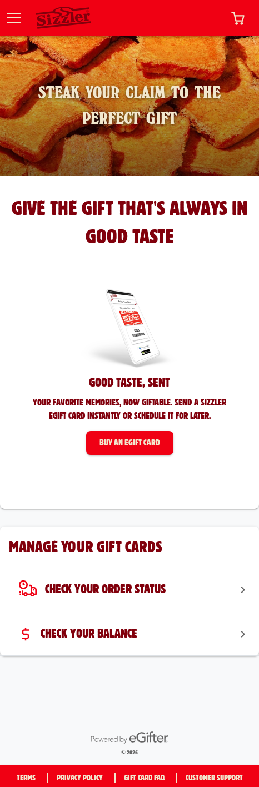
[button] (238, 17)
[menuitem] (129, 589)
